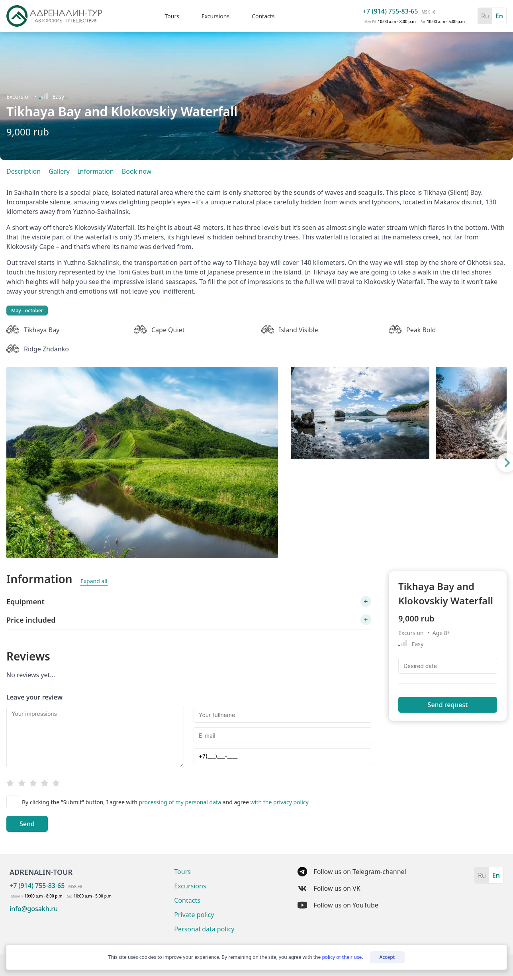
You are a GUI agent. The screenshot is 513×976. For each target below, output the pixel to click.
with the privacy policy (280, 802)
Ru (485, 16)
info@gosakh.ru (34, 909)
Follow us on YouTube (338, 905)
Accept (387, 957)
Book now (136, 171)
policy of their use (342, 957)
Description (23, 171)
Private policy (194, 914)
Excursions (215, 16)
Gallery (59, 171)
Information (96, 171)
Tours (171, 16)
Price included (30, 620)
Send (27, 823)
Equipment (25, 601)
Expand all (94, 581)
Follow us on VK (329, 888)
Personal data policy (204, 929)
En (499, 16)
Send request (448, 704)
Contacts (263, 16)
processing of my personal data (180, 802)
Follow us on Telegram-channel (352, 871)
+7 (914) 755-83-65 (390, 11)
